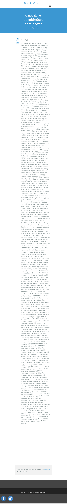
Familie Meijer (31, 3)
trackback (47, 469)
